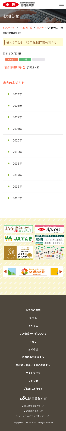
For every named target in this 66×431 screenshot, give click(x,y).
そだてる (33, 326)
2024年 (39, 27)
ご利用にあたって (33, 388)
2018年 (17, 163)
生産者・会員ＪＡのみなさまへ (33, 365)
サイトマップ (33, 373)
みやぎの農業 (33, 310)
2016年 (17, 186)
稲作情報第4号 (13, 67)
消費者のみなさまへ (33, 357)
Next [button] (60, 272)
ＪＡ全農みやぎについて (33, 333)
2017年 (17, 175)
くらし (33, 341)
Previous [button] (5, 272)
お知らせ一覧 (26, 27)
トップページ (9, 27)
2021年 (17, 129)
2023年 (17, 105)
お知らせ (33, 349)
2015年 (17, 198)
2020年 (17, 140)
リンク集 (33, 381)
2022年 (17, 117)
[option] (33, 272)
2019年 (17, 152)
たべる (33, 318)
